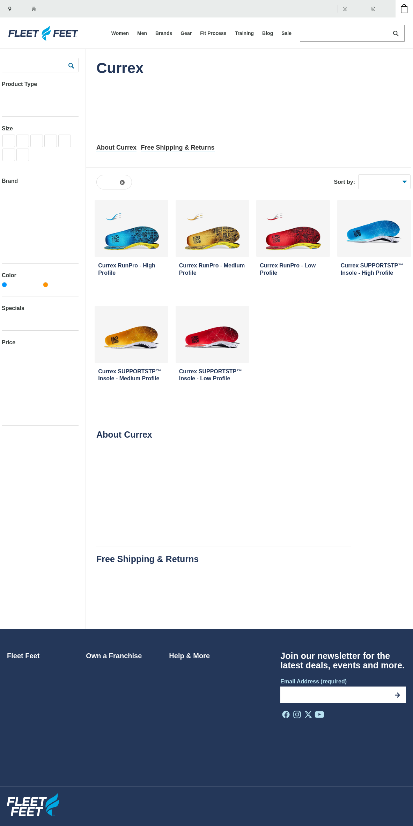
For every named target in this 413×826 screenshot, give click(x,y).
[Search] (396, 33)
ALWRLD (12, 221)
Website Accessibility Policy (201, 800)
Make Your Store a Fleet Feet (122, 699)
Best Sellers (375, 182)
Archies (10, 251)
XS (9, 140)
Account (355, 8)
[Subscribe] (397, 695)
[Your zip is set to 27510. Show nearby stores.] (45, 8)
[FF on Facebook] (286, 714)
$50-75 (10, 363)
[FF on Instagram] (297, 714)
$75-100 (11, 373)
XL (64, 140)
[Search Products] (352, 33)
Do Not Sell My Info (385, 800)
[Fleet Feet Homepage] (44, 33)
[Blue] (20, 285)
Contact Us (183, 721)
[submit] (71, 65)
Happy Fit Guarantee (122, 611)
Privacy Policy (306, 800)
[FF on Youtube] (319, 714)
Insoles (15, 104)
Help (379, 8)
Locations (19, 721)
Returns (179, 667)
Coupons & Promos (193, 710)
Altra (7, 211)
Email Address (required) (313, 681)
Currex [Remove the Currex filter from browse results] (111, 182)
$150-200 (13, 393)
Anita (8, 241)
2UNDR (11, 191)
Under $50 (14, 352)
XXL (9, 154)
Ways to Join (102, 667)
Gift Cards (322, 8)
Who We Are (22, 667)
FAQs (176, 678)
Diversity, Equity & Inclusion (41, 688)
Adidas (10, 201)
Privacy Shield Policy (261, 800)
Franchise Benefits (109, 688)
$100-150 (13, 383)
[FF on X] (308, 714)
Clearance (13, 318)
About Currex (116, 147)
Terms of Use (342, 800)
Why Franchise (104, 678)
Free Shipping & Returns (177, 147)
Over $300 (14, 413)
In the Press (22, 710)
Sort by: (344, 182)
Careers (17, 678)
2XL (23, 154)
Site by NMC (392, 811)
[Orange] (61, 285)
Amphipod (13, 231)
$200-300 (13, 403)
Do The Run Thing (29, 699)
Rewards (180, 688)
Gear (7, 94)
